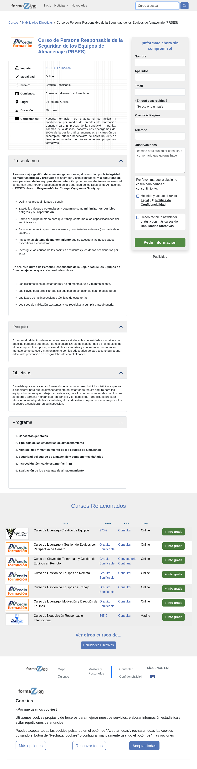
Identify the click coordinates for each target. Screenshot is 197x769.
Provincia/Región (147, 115)
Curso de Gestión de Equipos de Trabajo (61, 587)
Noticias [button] (60, 5)
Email (139, 86)
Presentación (26, 160)
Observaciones (146, 145)
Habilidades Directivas (98, 645)
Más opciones (31, 746)
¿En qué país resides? (151, 100)
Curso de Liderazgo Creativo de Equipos (61, 530)
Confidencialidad (130, 676)
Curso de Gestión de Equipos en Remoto (62, 573)
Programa (22, 422)
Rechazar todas (89, 746)
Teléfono (141, 130)
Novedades (79, 5)
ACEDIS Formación (58, 68)
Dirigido (20, 326)
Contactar (126, 669)
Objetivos (22, 372)
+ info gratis (173, 531)
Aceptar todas (144, 746)
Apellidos (142, 71)
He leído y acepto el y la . (159, 200)
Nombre (140, 56)
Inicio (47, 5)
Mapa (61, 669)
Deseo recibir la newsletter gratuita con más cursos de (159, 221)
